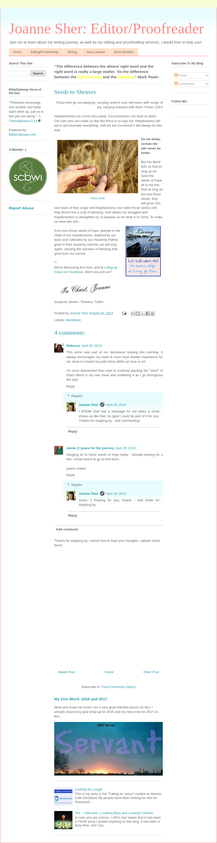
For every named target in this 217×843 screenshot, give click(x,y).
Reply (70, 386)
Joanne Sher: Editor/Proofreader (106, 28)
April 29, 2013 (91, 346)
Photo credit (97, 198)
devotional (73, 320)
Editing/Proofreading (44, 52)
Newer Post (66, 672)
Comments (184, 84)
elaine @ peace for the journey (90, 448)
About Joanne (95, 52)
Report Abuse (21, 208)
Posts (181, 75)
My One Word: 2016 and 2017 (80, 699)
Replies (76, 396)
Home (17, 52)
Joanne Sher (88, 405)
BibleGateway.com (22, 134)
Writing (72, 52)
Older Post (151, 672)
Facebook (76, 272)
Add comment (67, 529)
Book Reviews (123, 52)
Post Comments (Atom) (118, 687)
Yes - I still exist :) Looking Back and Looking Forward (114, 813)
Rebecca (73, 346)
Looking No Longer (89, 789)
